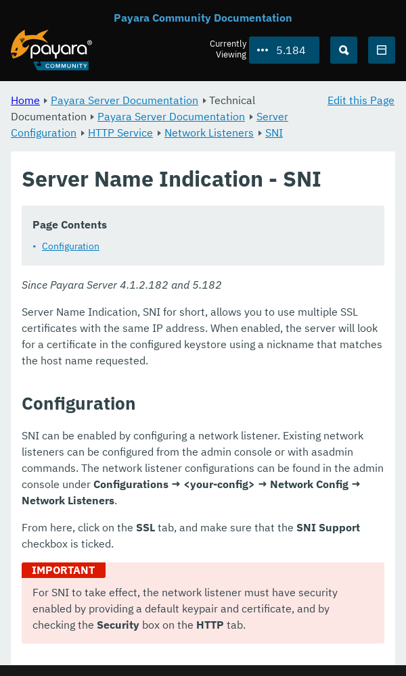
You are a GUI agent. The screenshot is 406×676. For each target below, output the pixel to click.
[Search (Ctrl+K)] (343, 50)
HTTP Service (120, 132)
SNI (274, 132)
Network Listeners (209, 132)
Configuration (70, 246)
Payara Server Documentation (124, 100)
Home (25, 100)
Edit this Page (361, 100)
